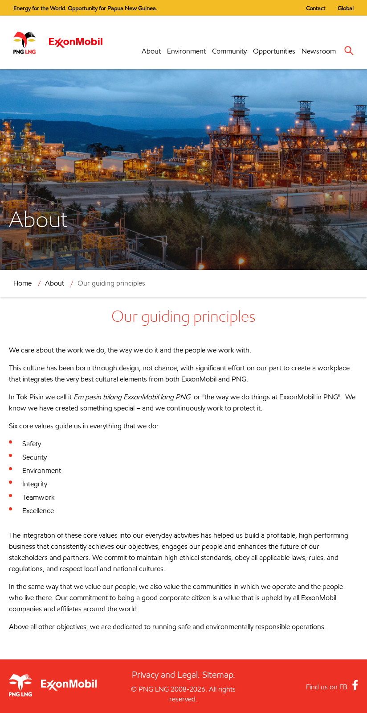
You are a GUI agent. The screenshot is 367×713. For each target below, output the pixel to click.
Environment (186, 51)
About (151, 51)
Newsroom (319, 51)
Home (22, 283)
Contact (315, 8)
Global (346, 8)
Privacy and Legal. (166, 674)
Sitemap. (218, 674)
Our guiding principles (111, 283)
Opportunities (274, 51)
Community (229, 51)
